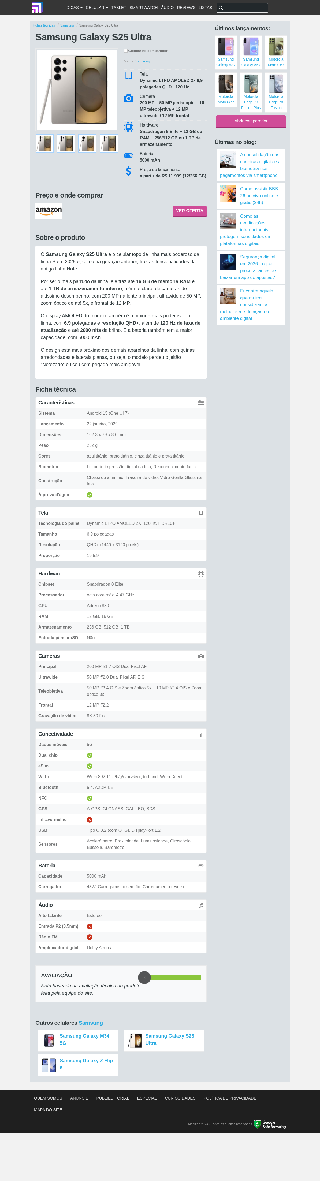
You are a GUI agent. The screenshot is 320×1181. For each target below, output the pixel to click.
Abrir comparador (251, 121)
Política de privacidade (229, 1098)
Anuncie (79, 1098)
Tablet (118, 7)
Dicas (74, 7)
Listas (205, 7)
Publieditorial (112, 1098)
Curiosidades (180, 1098)
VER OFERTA (189, 211)
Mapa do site (48, 1109)
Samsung (91, 1023)
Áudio (167, 7)
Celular (97, 7)
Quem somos (48, 1098)
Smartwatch (143, 7)
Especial (147, 1098)
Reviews (186, 7)
